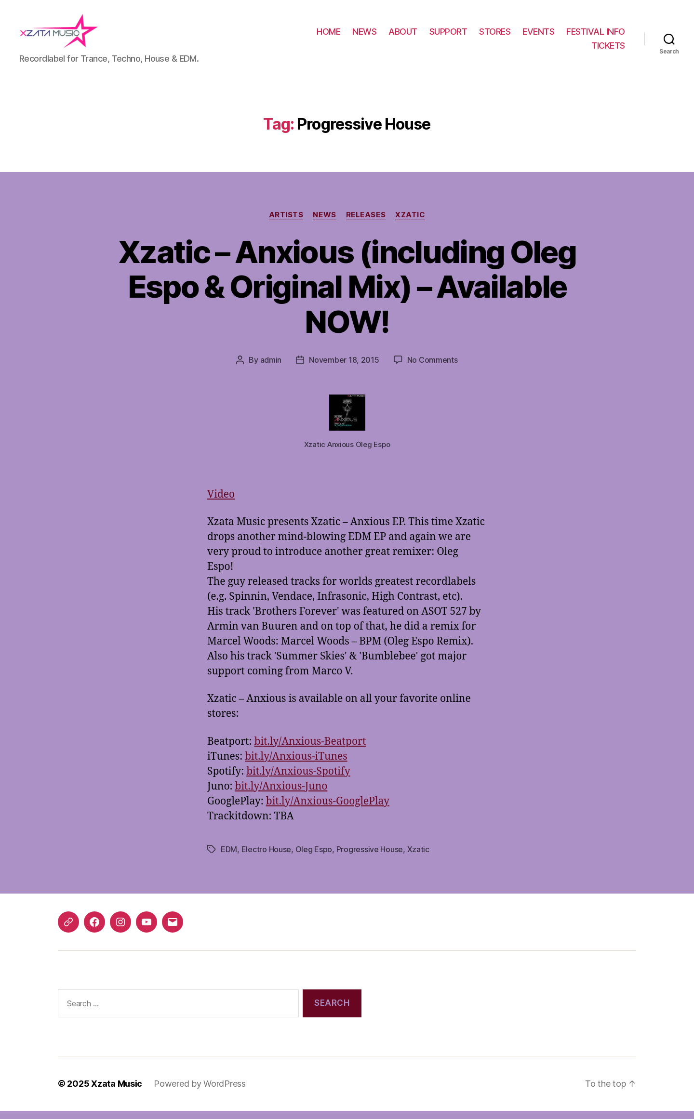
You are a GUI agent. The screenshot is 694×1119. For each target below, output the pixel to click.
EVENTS (538, 35)
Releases (366, 222)
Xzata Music (116, 1092)
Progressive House (369, 857)
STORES (494, 35)
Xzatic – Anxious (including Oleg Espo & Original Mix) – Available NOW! (347, 294)
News (324, 222)
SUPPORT (448, 35)
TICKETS (608, 49)
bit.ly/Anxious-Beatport (310, 749)
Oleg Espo (314, 857)
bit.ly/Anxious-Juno (281, 794)
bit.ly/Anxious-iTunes (296, 764)
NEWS (364, 35)
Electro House (266, 857)
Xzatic (410, 222)
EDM (229, 857)
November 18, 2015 (344, 368)
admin (271, 368)
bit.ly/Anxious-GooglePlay (327, 809)
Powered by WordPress (200, 1092)
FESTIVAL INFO (595, 35)
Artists (286, 222)
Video (221, 502)
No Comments (432, 368)
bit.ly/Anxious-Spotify (298, 779)
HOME (328, 35)
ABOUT (402, 35)
